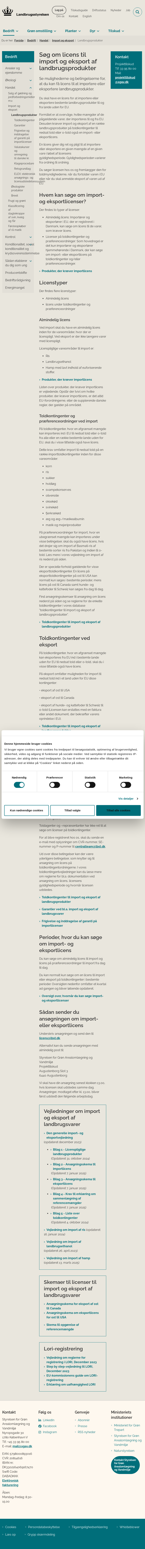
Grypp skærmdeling (41, 1534)
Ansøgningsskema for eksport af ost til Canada (72, 1306)
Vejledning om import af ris (65, 1230)
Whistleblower (130, 1527)
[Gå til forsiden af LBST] (24, 12)
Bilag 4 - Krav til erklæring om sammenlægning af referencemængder (74, 1198)
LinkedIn (48, 1420)
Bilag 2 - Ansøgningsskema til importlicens (74, 1167)
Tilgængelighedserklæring (90, 1527)
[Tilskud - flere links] (122, 29)
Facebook (50, 1426)
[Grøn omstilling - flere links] (54, 29)
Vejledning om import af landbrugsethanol (63, 1244)
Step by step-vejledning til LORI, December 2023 (69, 1369)
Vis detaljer (126, 798)
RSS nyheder (87, 1432)
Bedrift (8, 31)
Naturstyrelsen (124, 1451)
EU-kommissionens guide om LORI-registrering (72, 1378)
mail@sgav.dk (22, 1446)
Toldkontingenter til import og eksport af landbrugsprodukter (71, 624)
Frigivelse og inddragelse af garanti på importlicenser (69, 923)
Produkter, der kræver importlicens (67, 271)
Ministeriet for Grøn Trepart (127, 1428)
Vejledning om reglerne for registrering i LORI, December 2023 (71, 1360)
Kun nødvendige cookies (26, 810)
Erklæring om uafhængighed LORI (71, 1384)
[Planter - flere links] (79, 29)
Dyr (92, 31)
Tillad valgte (72, 810)
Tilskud (114, 31)
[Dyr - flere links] (97, 29)
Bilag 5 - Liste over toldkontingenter (66, 1216)
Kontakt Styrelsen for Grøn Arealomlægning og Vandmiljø (125, 1464)
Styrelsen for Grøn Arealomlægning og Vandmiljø (128, 1440)
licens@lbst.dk (49, 1038)
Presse (82, 1426)
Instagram (50, 1432)
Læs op (10, 1534)
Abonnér (84, 1420)
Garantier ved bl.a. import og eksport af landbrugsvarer (70, 911)
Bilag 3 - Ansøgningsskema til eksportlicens (74, 1181)
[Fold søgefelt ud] (137, 11)
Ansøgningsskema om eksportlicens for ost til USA (72, 1315)
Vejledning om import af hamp (68, 1258)
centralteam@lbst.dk (90, 846)
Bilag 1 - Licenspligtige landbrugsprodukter (69, 1152)
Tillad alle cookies (118, 810)
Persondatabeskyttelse (44, 1527)
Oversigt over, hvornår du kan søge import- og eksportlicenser (72, 998)
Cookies (10, 1527)
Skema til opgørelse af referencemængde (62, 1327)
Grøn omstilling (39, 31)
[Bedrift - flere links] (16, 29)
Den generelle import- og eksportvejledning (64, 1135)
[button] (30, 68)
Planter (71, 31)
